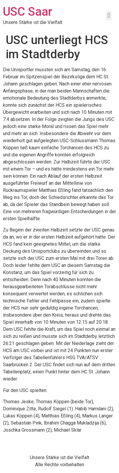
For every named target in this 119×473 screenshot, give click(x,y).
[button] (109, 15)
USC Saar (27, 12)
